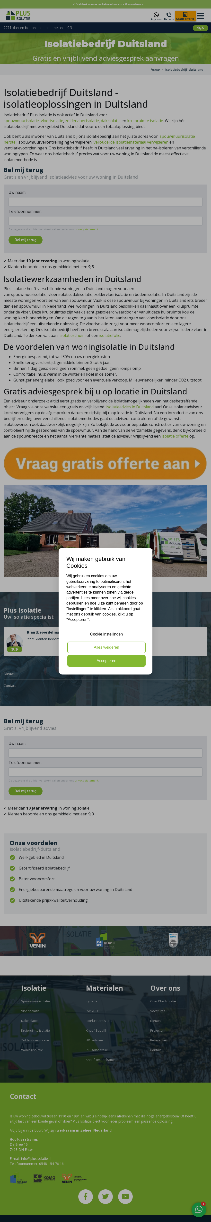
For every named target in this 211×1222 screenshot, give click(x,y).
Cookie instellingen (106, 634)
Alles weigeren (106, 647)
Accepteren (106, 661)
